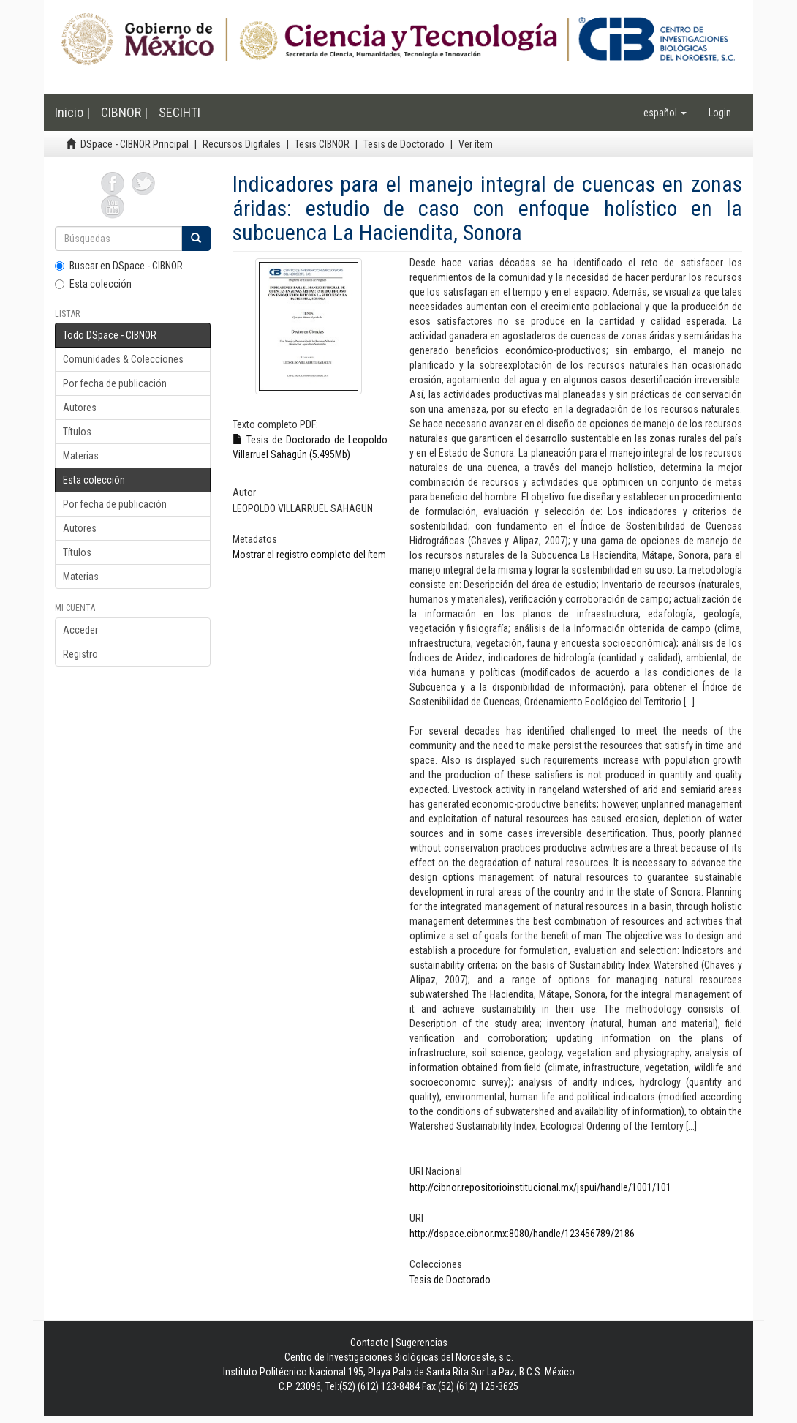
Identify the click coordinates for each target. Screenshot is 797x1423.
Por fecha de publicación (115, 383)
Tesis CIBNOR (322, 144)
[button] (665, 112)
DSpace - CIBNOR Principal (134, 144)
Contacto (369, 1342)
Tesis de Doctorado (404, 144)
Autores (80, 407)
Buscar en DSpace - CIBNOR (119, 265)
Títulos (77, 432)
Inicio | (72, 112)
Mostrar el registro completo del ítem (309, 554)
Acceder (80, 630)
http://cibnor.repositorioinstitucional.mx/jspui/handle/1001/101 (540, 1187)
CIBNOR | (124, 112)
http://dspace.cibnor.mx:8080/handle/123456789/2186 (522, 1233)
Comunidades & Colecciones (123, 359)
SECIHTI (179, 112)
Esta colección (93, 284)
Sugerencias (421, 1342)
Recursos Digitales (242, 144)
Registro (80, 654)
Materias (81, 456)
